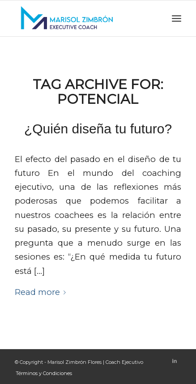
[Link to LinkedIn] (174, 360)
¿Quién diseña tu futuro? (98, 128)
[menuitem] (41, 373)
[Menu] (176, 18)
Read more (42, 292)
